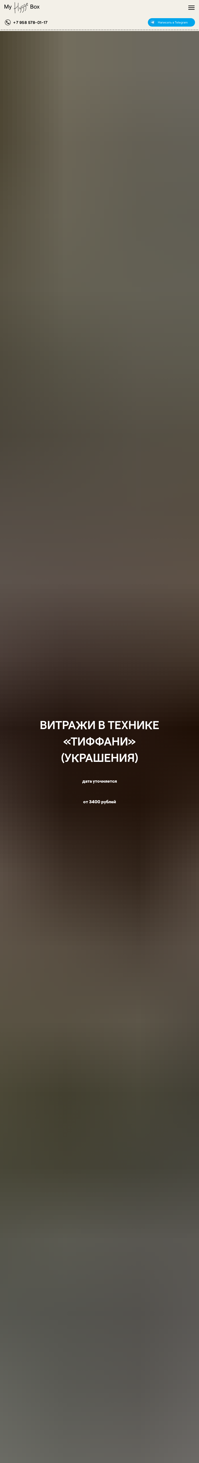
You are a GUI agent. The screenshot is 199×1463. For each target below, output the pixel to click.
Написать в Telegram (173, 22)
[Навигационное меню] (191, 8)
